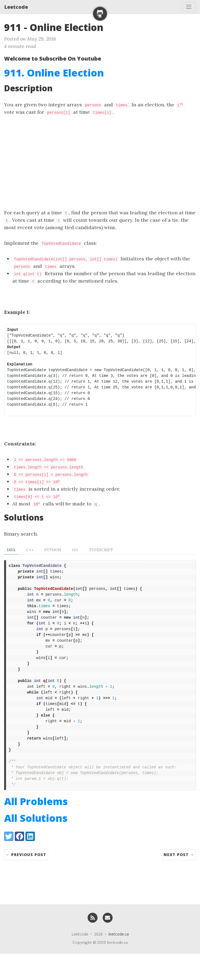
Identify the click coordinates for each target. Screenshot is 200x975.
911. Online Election (54, 72)
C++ (29, 549)
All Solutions (35, 839)
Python (52, 549)
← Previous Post (26, 876)
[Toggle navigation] (189, 7)
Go (75, 549)
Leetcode (16, 7)
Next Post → (179, 876)
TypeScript (101, 549)
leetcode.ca (118, 955)
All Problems (36, 822)
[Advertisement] (100, 162)
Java (11, 549)
